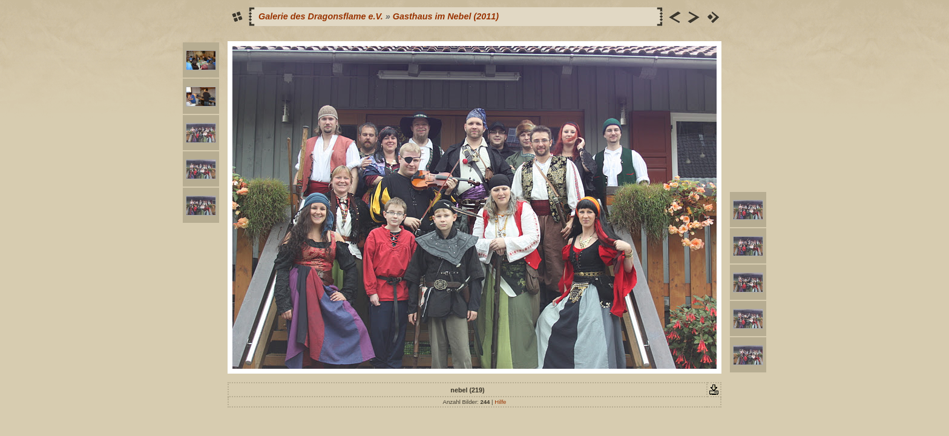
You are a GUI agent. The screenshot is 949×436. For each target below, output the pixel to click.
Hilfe (500, 401)
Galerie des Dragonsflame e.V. (320, 16)
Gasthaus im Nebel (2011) (446, 16)
